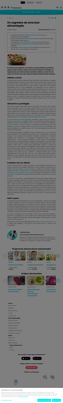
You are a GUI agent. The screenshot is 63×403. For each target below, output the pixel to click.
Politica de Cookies (23, 396)
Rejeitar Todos (56, 400)
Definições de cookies (6, 400)
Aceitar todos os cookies (44, 400)
